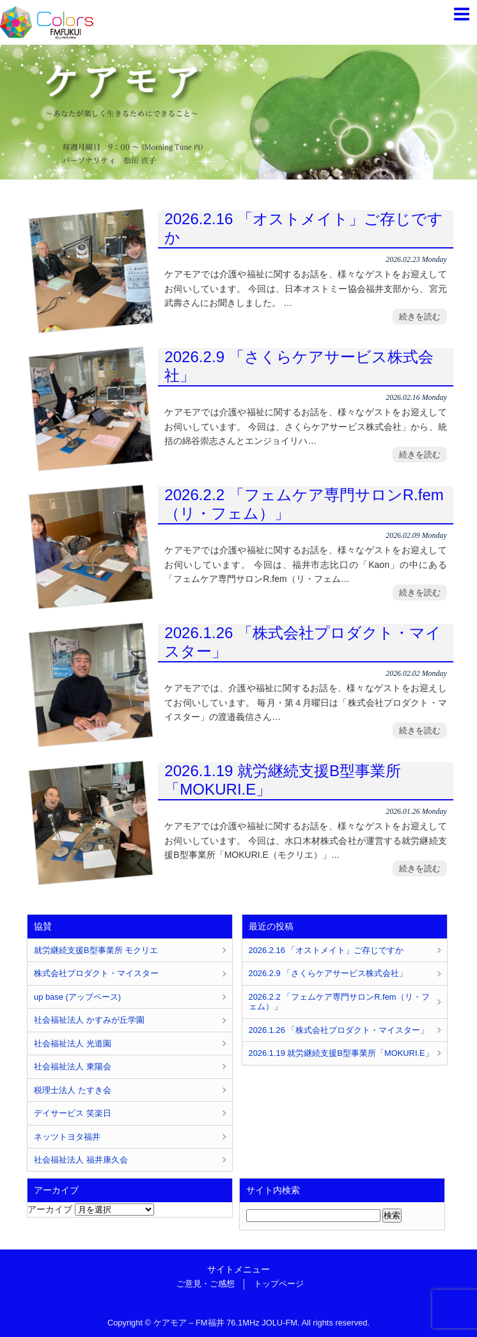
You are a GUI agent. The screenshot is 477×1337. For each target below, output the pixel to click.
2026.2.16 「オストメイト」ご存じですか (303, 228)
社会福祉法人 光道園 (72, 1043)
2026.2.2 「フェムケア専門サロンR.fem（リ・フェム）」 (304, 504)
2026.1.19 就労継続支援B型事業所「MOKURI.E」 (282, 780)
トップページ (279, 1283)
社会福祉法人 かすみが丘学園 (89, 1020)
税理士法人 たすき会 (72, 1090)
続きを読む (420, 316)
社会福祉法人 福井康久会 (81, 1160)
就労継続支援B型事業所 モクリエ (96, 950)
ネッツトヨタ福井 (67, 1137)
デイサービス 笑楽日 (72, 1113)
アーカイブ (49, 1209)
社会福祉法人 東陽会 (72, 1066)
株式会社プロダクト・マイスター (96, 973)
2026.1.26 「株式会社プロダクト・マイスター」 (302, 642)
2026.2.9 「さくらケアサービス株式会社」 (298, 366)
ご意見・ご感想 (205, 1283)
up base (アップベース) (77, 997)
